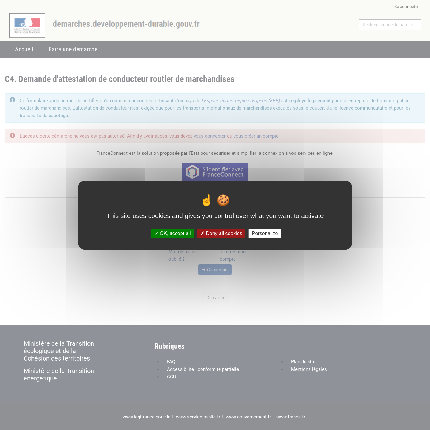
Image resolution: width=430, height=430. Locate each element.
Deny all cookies (221, 233)
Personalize (265, 233)
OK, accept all (172, 233)
